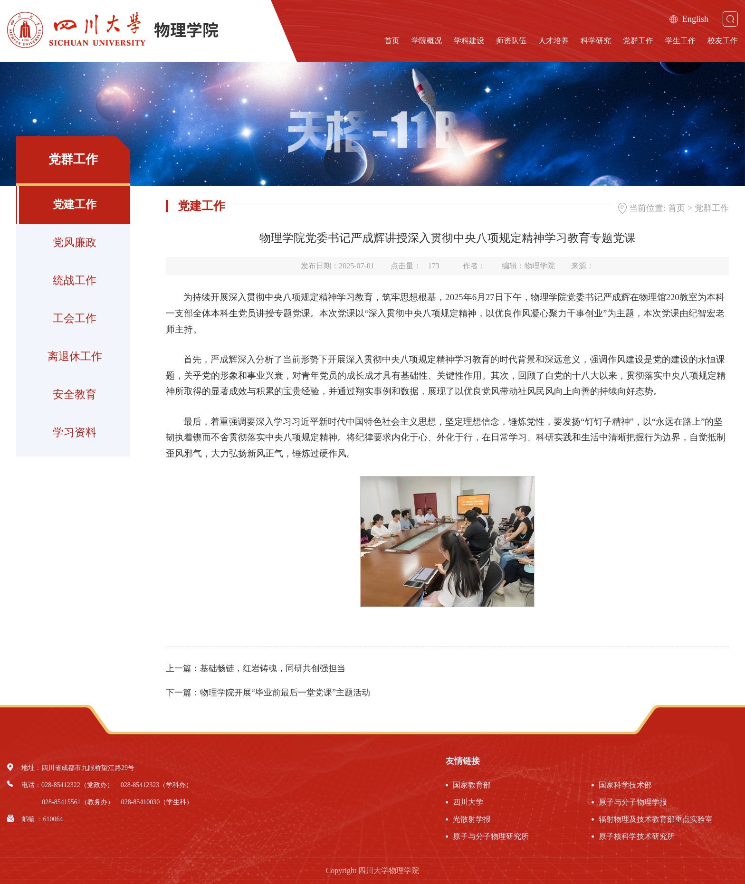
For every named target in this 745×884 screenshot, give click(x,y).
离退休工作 (75, 356)
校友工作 (722, 41)
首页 (392, 41)
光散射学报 (472, 819)
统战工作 (74, 280)
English (688, 19)
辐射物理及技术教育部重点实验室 (656, 819)
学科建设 (469, 41)
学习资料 (74, 432)
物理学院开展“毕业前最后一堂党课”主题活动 (285, 692)
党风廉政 (74, 242)
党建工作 (74, 204)
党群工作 (638, 41)
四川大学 (468, 802)
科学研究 (596, 41)
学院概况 (426, 41)
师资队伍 (511, 41)
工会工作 (74, 318)
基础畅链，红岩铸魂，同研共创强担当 (272, 668)
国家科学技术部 (625, 785)
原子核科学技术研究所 (637, 836)
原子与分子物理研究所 (491, 836)
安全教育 (74, 394)
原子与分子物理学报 (633, 802)
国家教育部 (472, 785)
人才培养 (553, 41)
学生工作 (680, 41)
